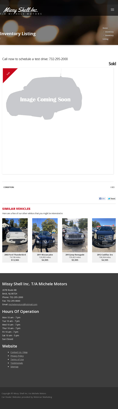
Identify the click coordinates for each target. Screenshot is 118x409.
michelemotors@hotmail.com (23, 304)
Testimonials (16, 363)
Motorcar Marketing (43, 397)
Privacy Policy (17, 355)
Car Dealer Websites (11, 397)
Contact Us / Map (19, 352)
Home (105, 28)
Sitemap (14, 366)
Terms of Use (17, 359)
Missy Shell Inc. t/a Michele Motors (30, 393)
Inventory (109, 32)
